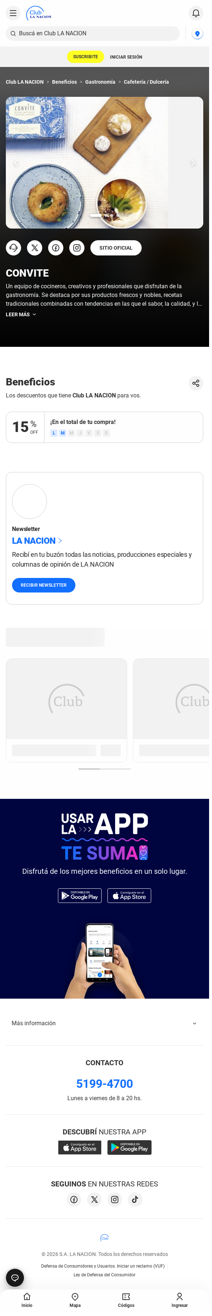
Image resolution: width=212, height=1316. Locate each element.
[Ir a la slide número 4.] (117, 215)
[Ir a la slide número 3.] (111, 215)
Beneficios (64, 82)
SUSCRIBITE (85, 56)
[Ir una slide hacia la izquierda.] (16, 162)
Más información (104, 1023)
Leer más (21, 314)
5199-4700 (104, 1084)
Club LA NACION (25, 82)
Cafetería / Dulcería (146, 82)
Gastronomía (100, 82)
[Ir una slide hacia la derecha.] (193, 162)
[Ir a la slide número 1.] (96, 215)
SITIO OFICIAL (116, 248)
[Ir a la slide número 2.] (106, 215)
